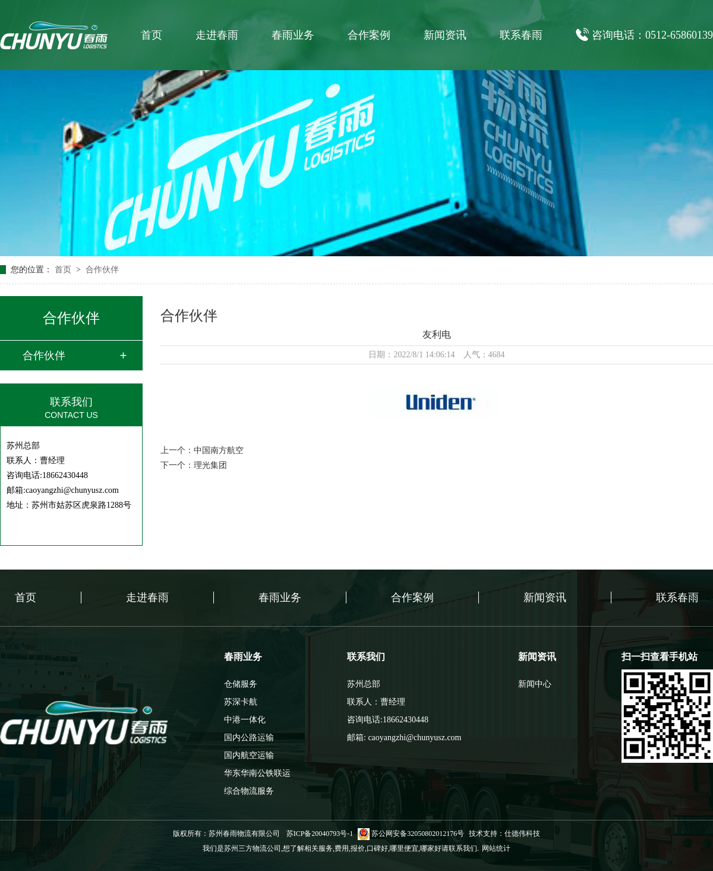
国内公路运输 (249, 737)
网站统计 (496, 848)
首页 (151, 35)
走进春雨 (216, 35)
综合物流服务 (249, 791)
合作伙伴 (102, 269)
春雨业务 (293, 35)
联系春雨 (521, 35)
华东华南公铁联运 (257, 773)
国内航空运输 (249, 755)
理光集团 (210, 465)
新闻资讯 (445, 35)
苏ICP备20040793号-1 (320, 833)
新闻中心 (534, 684)
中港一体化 (245, 719)
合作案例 (369, 35)
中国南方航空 (219, 450)
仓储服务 (240, 684)
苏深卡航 (240, 701)
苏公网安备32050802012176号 (411, 833)
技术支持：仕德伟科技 (504, 833)
